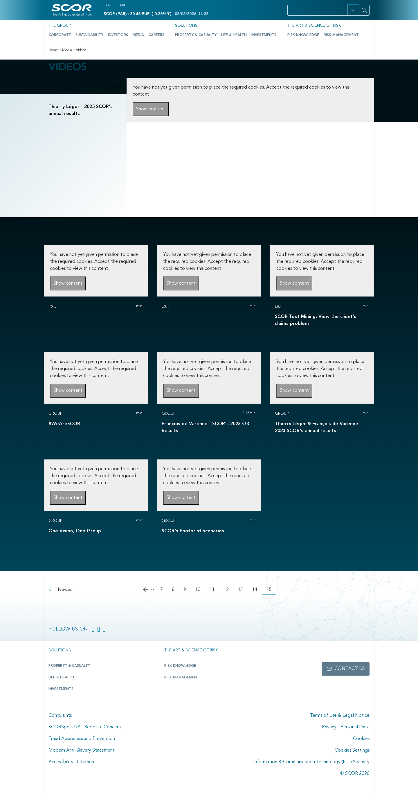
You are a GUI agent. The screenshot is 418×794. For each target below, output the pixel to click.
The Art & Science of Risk (314, 26)
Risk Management (341, 35)
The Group (59, 26)
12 (228, 590)
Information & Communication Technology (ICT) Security (311, 762)
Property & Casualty (196, 35)
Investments (263, 35)
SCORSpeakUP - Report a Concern (84, 727)
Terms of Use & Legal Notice (340, 715)
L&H (165, 306)
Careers (156, 35)
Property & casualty (69, 666)
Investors (118, 35)
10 (200, 590)
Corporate (59, 35)
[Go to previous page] (146, 590)
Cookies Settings (352, 750)
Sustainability (89, 35)
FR (108, 5)
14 (257, 590)
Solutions (186, 26)
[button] (353, 10)
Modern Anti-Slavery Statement (81, 750)
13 (243, 590)
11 (214, 590)
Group (115, 88)
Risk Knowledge (303, 35)
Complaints (60, 715)
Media (138, 35)
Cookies (361, 738)
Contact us (349, 669)
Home (53, 50)
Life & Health (234, 35)
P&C (52, 306)
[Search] (364, 10)
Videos (81, 50)
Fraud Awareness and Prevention (81, 738)
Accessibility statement (72, 762)
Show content (150, 109)
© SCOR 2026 (355, 773)
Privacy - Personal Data (346, 727)
